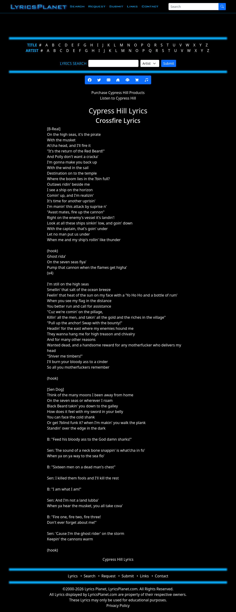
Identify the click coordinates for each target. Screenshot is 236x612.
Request (96, 6)
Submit (116, 6)
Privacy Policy (118, 605)
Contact (150, 6)
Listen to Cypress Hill (118, 98)
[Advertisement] (118, 24)
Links (132, 6)
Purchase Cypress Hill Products (118, 92)
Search (77, 6)
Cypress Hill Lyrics (118, 559)
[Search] (193, 6)
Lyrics (73, 576)
